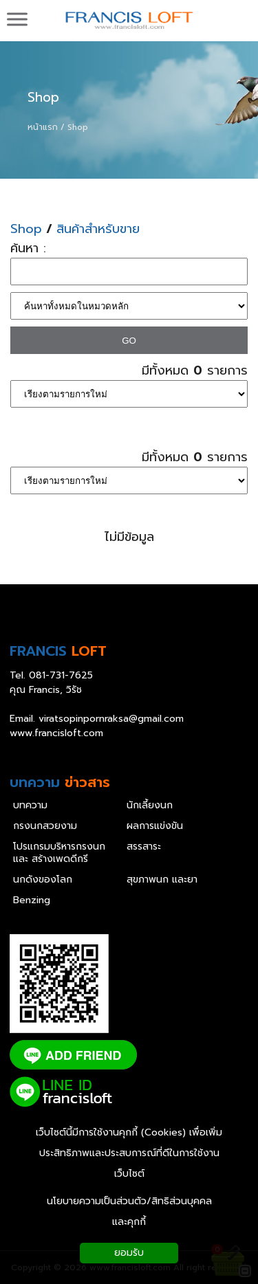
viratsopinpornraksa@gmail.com (111, 718)
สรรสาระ (144, 847)
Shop (43, 97)
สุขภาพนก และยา (162, 880)
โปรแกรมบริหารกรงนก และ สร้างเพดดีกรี (59, 853)
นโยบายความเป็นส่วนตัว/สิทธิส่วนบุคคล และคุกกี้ (129, 1211)
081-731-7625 (61, 675)
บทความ (30, 805)
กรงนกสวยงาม (45, 826)
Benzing (31, 900)
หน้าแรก (43, 127)
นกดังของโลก (42, 880)
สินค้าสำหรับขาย (98, 229)
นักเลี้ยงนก (150, 805)
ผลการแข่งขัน (155, 826)
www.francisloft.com (56, 733)
